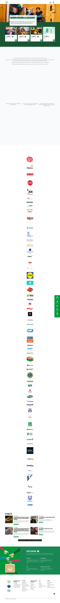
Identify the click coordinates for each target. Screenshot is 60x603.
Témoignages (40, 584)
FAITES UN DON (31, 551)
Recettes (40, 583)
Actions (40, 582)
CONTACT (48, 580)
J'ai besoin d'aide (57, 310)
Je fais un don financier (57, 298)
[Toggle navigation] (53, 2)
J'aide (57, 306)
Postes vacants (24, 583)
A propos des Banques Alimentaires (33, 581)
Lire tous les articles (23, 540)
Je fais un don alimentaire (57, 302)
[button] (50, 2)
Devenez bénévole (24, 582)
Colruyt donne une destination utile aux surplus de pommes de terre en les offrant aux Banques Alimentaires (21, 518)
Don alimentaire (24, 588)
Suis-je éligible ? (16, 583)
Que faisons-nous (32, 584)
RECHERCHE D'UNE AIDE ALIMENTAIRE (17, 581)
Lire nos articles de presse (35, 540)
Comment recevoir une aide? (17, 584)
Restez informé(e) (57, 314)
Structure (31, 583)
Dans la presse (32, 589)
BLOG (39, 580)
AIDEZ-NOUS (23, 580)
